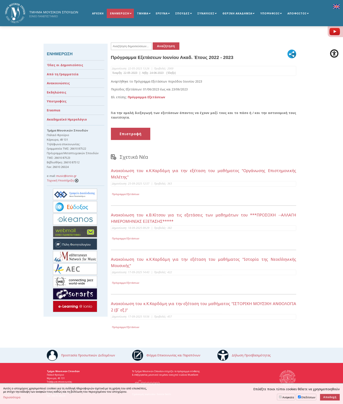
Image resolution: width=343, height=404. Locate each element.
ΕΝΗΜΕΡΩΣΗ (119, 13)
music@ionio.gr (66, 176)
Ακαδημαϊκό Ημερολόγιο (67, 119)
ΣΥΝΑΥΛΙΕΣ (205, 13)
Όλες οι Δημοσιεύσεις (65, 65)
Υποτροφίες (56, 101)
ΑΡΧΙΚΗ (98, 13)
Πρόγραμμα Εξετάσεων (125, 194)
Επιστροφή (131, 133)
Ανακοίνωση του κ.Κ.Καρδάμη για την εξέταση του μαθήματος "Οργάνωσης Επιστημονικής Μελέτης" (203, 174)
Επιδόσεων (308, 397)
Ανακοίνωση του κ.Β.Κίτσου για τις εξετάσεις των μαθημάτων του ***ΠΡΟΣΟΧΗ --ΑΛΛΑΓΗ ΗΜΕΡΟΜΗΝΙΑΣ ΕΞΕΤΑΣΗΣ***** (203, 218)
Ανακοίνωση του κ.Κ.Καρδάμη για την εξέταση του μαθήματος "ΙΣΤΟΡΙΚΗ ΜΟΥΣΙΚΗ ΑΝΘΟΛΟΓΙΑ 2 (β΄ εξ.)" (203, 306)
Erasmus (53, 110)
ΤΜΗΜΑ (142, 13)
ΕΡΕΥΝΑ (162, 13)
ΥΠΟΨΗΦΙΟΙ (270, 13)
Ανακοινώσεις (58, 83)
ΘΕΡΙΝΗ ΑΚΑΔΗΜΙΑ (237, 13)
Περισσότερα (11, 397)
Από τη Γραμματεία (63, 74)
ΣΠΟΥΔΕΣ (182, 13)
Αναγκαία (288, 397)
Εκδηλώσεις (56, 92)
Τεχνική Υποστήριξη (63, 180)
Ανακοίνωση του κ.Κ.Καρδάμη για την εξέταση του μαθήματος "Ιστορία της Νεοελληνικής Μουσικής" (203, 262)
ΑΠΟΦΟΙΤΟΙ (296, 13)
